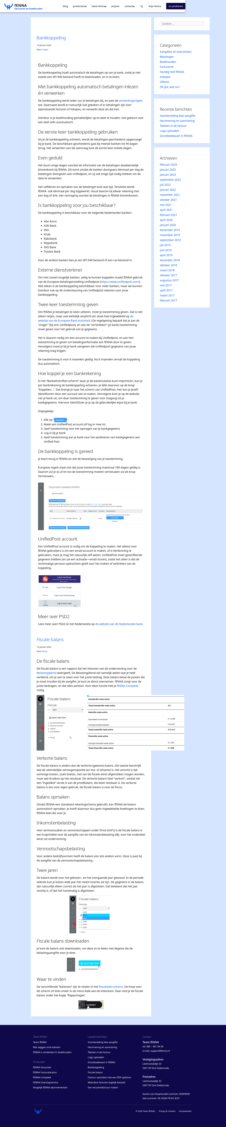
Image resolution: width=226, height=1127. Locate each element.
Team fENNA (40, 1042)
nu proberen (204, 6)
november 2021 (170, 195)
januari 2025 (168, 169)
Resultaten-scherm (111, 987)
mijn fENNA (183, 6)
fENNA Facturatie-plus (45, 1072)
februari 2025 (168, 164)
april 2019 (166, 255)
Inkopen (165, 77)
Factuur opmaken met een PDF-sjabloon (109, 1077)
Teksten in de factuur (173, 126)
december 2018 (170, 260)
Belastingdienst (46, 673)
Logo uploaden (169, 131)
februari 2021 (168, 215)
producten (108, 6)
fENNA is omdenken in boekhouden (52, 1052)
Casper (45, 49)
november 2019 (170, 235)
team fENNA (126, 6)
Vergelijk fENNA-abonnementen (50, 1087)
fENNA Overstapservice (45, 1082)
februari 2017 (168, 300)
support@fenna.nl (160, 1050)
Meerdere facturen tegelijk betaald (106, 1082)
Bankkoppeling (51, 38)
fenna (44, 651)
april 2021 (166, 210)
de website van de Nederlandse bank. (119, 624)
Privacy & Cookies (167, 1111)
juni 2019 (166, 250)
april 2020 (166, 220)
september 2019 (170, 240)
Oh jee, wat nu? (170, 87)
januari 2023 (168, 175)
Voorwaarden (185, 1111)
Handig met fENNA (172, 72)
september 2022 (170, 180)
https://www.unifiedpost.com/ (120, 282)
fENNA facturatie (42, 1067)
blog (94, 6)
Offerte (164, 82)
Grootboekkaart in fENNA (176, 136)
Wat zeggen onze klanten (46, 1047)
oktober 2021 (168, 200)
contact (157, 6)
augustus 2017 (169, 280)
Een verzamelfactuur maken (103, 1087)
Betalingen (167, 57)
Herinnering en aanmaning (177, 121)
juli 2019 (165, 245)
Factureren (167, 67)
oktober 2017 (168, 275)
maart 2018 (167, 270)
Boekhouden (168, 62)
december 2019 (170, 230)
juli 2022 (165, 185)
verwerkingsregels (131, 100)
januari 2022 (168, 190)
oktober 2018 (168, 265)
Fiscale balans (50, 639)
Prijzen (144, 6)
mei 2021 (166, 205)
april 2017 (166, 290)
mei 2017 (166, 285)
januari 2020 (168, 225)
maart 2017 (167, 295)
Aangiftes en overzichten (176, 52)
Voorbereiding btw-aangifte (177, 116)
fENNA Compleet (127, 686)
